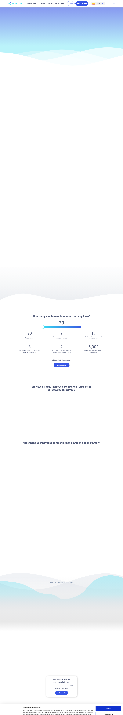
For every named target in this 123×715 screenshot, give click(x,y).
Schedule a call (61, 365)
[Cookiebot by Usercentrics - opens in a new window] (11, 711)
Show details (27, 711)
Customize (108, 704)
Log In (71, 3)
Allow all (108, 698)
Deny (108, 710)
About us (50, 3)
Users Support (59, 3)
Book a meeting (82, 3)
